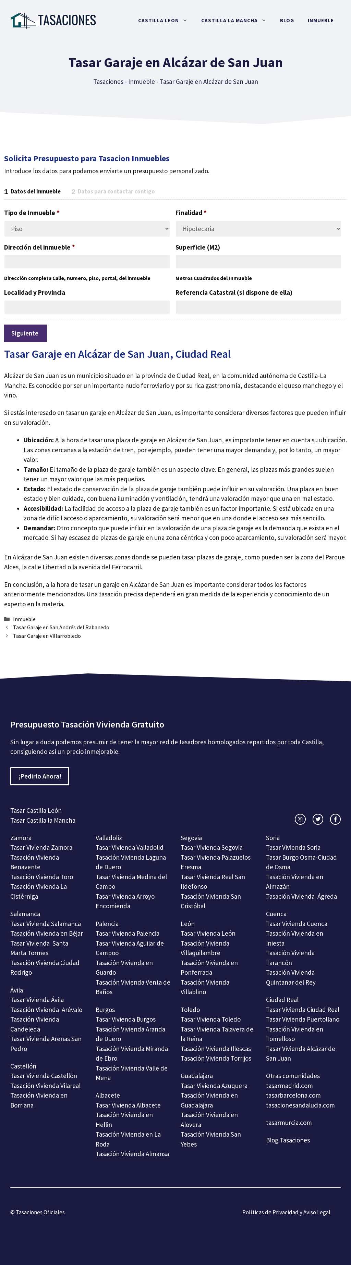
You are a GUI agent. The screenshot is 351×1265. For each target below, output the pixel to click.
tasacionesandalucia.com (300, 1105)
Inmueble (321, 20)
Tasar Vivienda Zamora (41, 847)
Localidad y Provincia (34, 292)
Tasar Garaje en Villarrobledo (47, 635)
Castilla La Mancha (237, 20)
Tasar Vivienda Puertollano (303, 1019)
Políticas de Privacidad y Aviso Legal (286, 1212)
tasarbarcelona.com (293, 1095)
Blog (287, 20)
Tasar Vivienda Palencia (127, 933)
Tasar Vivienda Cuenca (296, 924)
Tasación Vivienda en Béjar (46, 933)
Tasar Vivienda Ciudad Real (302, 1009)
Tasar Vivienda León (208, 933)
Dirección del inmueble (39, 247)
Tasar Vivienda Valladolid (130, 847)
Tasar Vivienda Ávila (37, 1000)
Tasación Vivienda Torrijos (216, 1058)
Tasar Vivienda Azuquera (214, 1085)
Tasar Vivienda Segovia (212, 847)
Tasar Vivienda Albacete (128, 1105)
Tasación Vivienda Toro (41, 877)
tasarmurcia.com (289, 1122)
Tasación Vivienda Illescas (216, 1049)
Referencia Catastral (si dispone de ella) (234, 292)
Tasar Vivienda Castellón (43, 1076)
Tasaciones (108, 81)
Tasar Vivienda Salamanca (45, 924)
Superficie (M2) (198, 247)
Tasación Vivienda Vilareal (45, 1085)
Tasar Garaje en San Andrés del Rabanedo (61, 627)
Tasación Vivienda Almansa (132, 1154)
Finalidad (191, 212)
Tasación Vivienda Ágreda (301, 896)
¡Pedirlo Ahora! (39, 776)
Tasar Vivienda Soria (293, 847)
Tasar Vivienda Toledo (211, 1019)
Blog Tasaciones (288, 1140)
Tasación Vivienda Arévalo (46, 1009)
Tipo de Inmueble (32, 212)
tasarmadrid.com (289, 1085)
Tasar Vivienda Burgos (126, 1019)
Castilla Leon (166, 20)
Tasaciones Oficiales (40, 1212)
